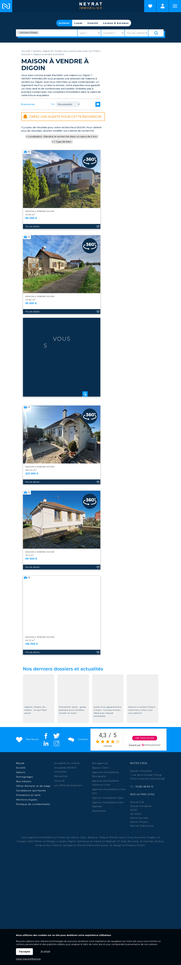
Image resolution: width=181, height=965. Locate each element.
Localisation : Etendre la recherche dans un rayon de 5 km (62, 136)
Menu (175, 6)
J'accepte (24, 951)
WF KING (136, 813)
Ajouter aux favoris (98, 275)
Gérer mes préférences (28, 959)
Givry (130, 837)
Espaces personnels (162, 6)
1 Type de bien (62, 141)
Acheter (64, 23)
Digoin (72, 841)
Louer (78, 23)
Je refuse (45, 951)
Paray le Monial (108, 837)
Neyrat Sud (137, 802)
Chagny (151, 837)
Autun (122, 837)
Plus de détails (32, 275)
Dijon (83, 837)
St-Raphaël (109, 841)
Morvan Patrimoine (142, 825)
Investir (92, 23)
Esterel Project (139, 821)
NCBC (134, 810)
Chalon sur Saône (68, 837)
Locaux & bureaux (116, 23)
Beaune (93, 837)
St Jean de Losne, (128, 841)
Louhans (61, 841)
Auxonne (139, 837)
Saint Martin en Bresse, (42, 841)
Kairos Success (139, 817)
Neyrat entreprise (141, 806)
